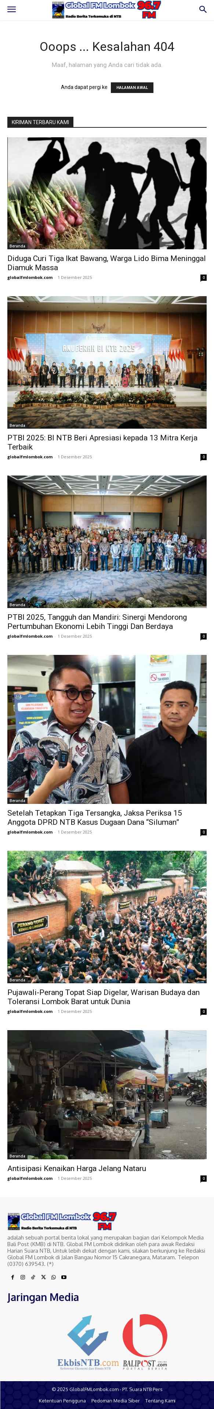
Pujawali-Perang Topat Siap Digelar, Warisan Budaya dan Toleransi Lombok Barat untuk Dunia (103, 997)
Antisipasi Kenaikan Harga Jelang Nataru (76, 1168)
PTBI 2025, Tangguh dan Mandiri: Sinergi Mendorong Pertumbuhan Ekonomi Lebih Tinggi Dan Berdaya (97, 622)
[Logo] (107, 9)
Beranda (17, 246)
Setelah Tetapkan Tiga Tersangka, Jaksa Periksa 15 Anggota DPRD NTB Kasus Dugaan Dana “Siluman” (94, 818)
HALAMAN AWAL (132, 87)
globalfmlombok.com (29, 277)
